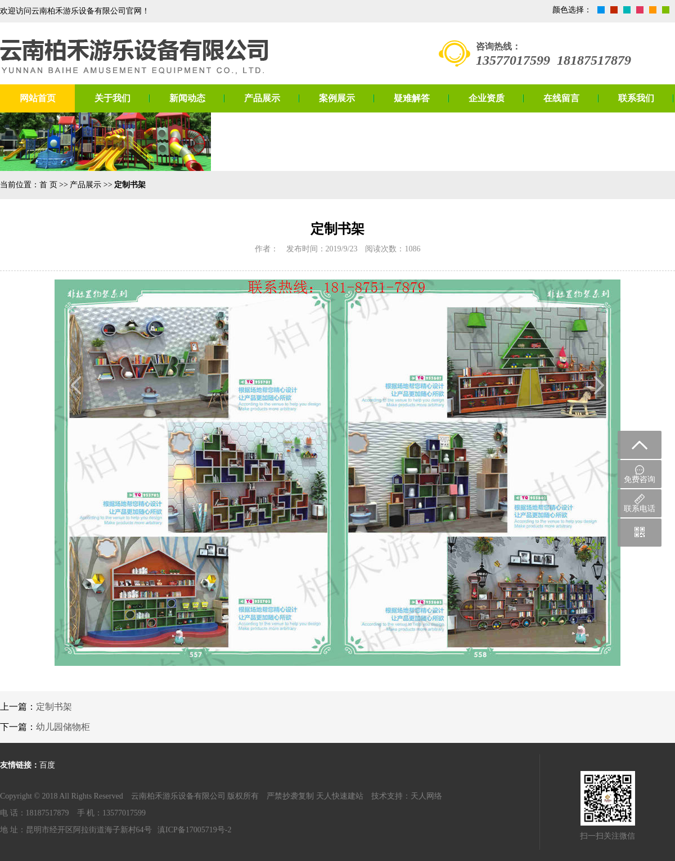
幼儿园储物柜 (63, 727)
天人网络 (426, 796)
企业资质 (487, 98)
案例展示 (337, 98)
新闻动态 (187, 98)
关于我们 (112, 98)
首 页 (48, 185)
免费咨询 (639, 474)
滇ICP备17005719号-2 (194, 830)
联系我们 (636, 98)
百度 (47, 765)
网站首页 (38, 98)
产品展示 (262, 98)
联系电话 (639, 503)
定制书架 (54, 706)
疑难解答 (412, 98)
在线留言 (561, 98)
